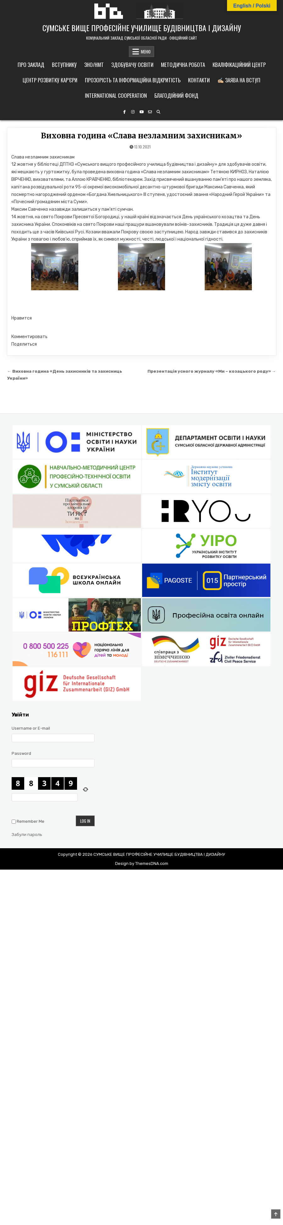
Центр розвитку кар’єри (50, 80)
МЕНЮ (146, 51)
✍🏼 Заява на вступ (238, 80)
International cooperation (116, 95)
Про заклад (31, 65)
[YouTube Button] (141, 112)
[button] (141, 318)
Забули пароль (27, 834)
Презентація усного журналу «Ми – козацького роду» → (211, 371)
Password (21, 753)
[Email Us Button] (150, 112)
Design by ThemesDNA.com (141, 863)
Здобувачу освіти (132, 65)
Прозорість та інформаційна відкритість (132, 80)
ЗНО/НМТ (94, 65)
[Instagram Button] (133, 112)
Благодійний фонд (176, 95)
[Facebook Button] (124, 112)
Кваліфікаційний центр (239, 65)
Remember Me (30, 821)
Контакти (199, 80)
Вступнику (64, 65)
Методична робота (183, 65)
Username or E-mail (31, 728)
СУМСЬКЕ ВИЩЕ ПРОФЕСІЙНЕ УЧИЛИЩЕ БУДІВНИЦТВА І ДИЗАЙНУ (141, 27)
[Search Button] (158, 112)
